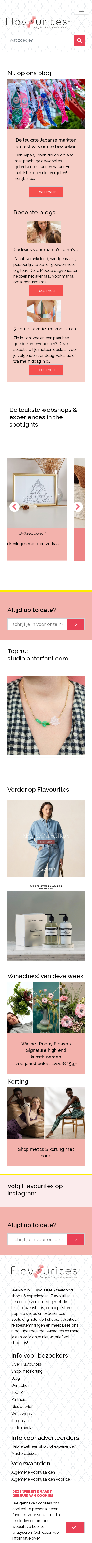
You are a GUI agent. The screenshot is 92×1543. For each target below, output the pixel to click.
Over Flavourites (26, 1364)
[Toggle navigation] (81, 10)
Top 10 (17, 1392)
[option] (46, 509)
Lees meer (46, 192)
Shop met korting (27, 1371)
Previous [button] (14, 507)
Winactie (19, 1385)
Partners (18, 1399)
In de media (21, 1428)
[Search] (40, 40)
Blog (15, 1378)
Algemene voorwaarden (33, 1472)
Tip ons (18, 1420)
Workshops (21, 1413)
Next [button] (78, 507)
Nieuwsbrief (22, 1406)
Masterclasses (24, 1453)
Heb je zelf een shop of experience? (43, 1446)
